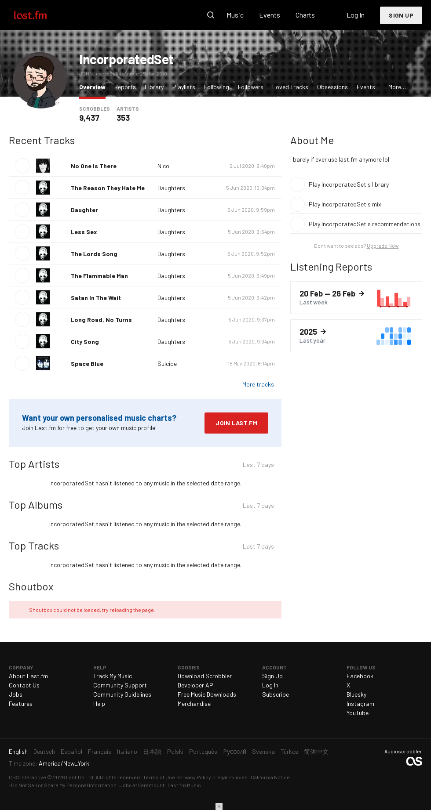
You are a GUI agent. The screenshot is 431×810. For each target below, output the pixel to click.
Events (269, 15)
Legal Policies (231, 777)
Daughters (171, 188)
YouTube (358, 712)
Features (21, 703)
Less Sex (84, 231)
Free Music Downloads (207, 694)
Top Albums (35, 504)
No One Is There (94, 166)
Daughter (84, 209)
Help (99, 703)
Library (154, 86)
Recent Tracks (42, 140)
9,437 (89, 118)
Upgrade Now (383, 245)
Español (71, 751)
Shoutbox (31, 586)
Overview (94, 86)
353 (123, 118)
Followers (250, 86)
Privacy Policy (194, 777)
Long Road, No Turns (101, 319)
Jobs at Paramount (142, 785)
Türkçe (289, 751)
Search (211, 15)
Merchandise (194, 703)
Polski (175, 751)
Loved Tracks (290, 86)
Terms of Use (159, 777)
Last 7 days (258, 465)
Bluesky (356, 694)
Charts (305, 15)
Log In (356, 15)
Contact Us (24, 685)
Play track (22, 166)
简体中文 (316, 751)
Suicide (167, 363)
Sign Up (401, 15)
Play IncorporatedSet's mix (345, 204)
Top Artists (34, 463)
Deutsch (44, 751)
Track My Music (112, 676)
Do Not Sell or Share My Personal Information (64, 785)
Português (203, 751)
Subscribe (275, 694)
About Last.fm (28, 676)
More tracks (258, 384)
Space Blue (87, 363)
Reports (125, 86)
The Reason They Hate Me (108, 188)
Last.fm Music (184, 785)
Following (216, 86)
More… (397, 86)
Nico (163, 166)
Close (219, 806)
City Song (85, 341)
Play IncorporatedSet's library (349, 184)
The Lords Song (94, 253)
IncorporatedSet (126, 59)
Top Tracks (34, 545)
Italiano (127, 751)
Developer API (196, 685)
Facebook (360, 676)
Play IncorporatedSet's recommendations (364, 224)
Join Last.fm (236, 423)
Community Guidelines (122, 694)
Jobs (15, 694)
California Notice (270, 777)
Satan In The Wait (96, 297)
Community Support (120, 685)
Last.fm (40, 15)
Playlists (183, 86)
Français (99, 751)
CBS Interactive (27, 777)
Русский (234, 751)
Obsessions (332, 86)
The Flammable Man (99, 275)
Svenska (263, 751)
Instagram (360, 703)
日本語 (152, 751)
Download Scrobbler (205, 676)
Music (235, 15)
